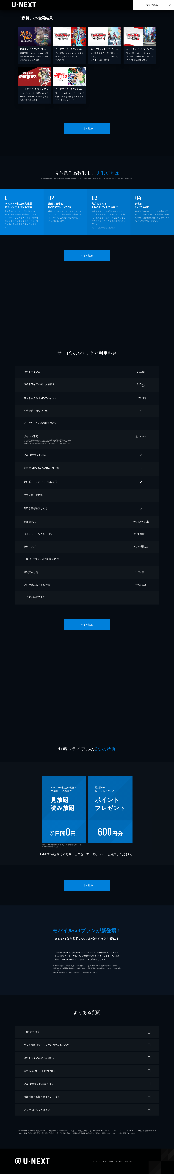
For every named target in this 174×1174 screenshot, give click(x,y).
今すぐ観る (152, 4)
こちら (59, 443)
